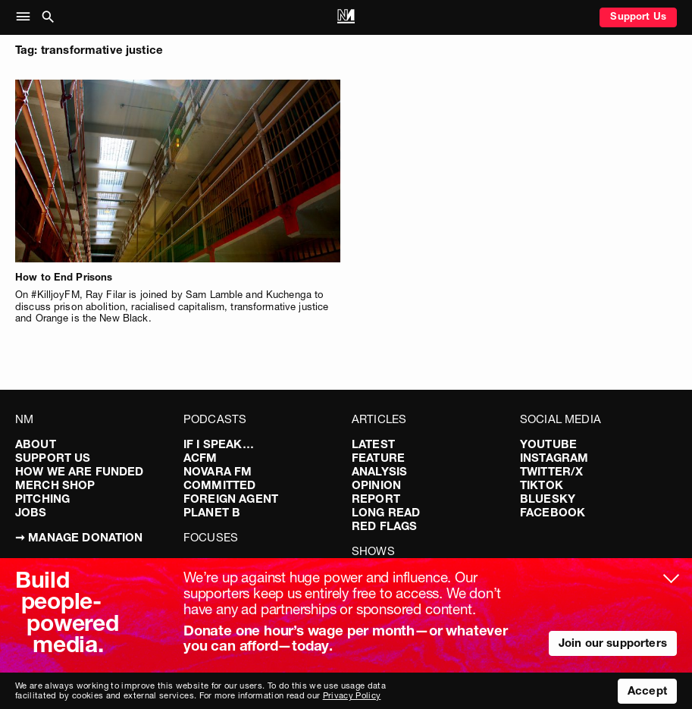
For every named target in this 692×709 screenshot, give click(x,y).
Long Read (386, 512)
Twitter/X (551, 471)
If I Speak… (218, 444)
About (35, 444)
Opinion (376, 485)
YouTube (548, 444)
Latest (373, 444)
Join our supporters (613, 642)
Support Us (638, 16)
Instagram (554, 457)
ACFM (200, 457)
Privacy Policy (352, 695)
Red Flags (384, 526)
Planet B (211, 512)
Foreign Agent (230, 498)
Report (376, 498)
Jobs (31, 512)
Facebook (552, 512)
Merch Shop (55, 485)
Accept (647, 690)
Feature (378, 457)
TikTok (541, 485)
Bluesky (547, 498)
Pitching (42, 498)
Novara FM (217, 471)
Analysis (379, 471)
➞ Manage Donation (79, 537)
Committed (219, 485)
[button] (26, 17)
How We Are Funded (79, 471)
